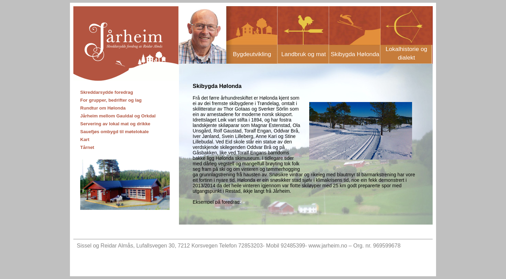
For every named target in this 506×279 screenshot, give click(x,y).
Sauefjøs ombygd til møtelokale (114, 131)
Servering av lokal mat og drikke (115, 123)
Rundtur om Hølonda (103, 108)
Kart (84, 139)
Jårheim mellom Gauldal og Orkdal (118, 115)
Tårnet (87, 147)
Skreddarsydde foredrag (106, 92)
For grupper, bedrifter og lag (111, 100)
